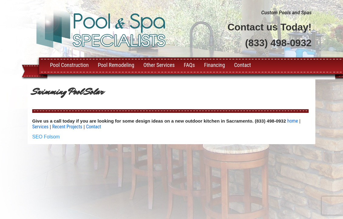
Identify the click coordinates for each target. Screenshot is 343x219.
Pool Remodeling (116, 65)
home (292, 121)
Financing (214, 65)
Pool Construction (69, 65)
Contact (242, 65)
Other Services (159, 65)
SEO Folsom (46, 136)
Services (40, 127)
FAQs (189, 65)
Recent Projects (67, 127)
